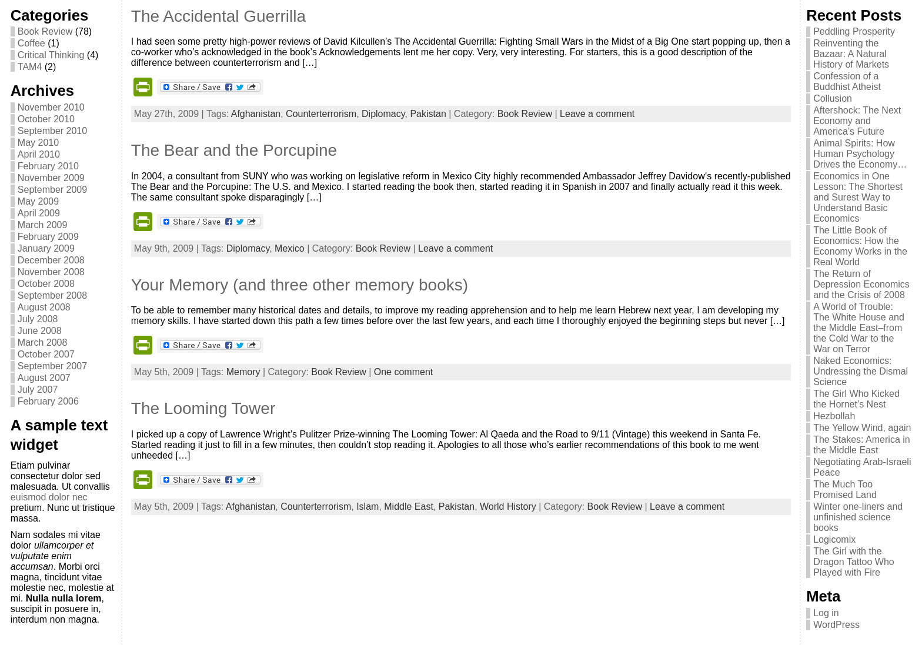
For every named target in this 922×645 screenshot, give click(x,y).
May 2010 (38, 143)
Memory (243, 372)
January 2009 (46, 248)
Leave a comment (597, 114)
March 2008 (43, 342)
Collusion (832, 98)
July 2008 (38, 319)
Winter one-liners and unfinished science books (858, 517)
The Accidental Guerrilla (218, 16)
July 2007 (38, 390)
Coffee (31, 43)
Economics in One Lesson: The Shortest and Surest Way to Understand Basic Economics (858, 197)
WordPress (836, 625)
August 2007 (44, 378)
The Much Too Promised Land (845, 489)
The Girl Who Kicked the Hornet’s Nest (856, 399)
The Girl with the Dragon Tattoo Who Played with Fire (853, 561)
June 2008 (40, 331)
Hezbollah (834, 416)
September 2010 (52, 131)
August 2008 (44, 307)
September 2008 (52, 295)
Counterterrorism (321, 114)
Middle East (408, 507)
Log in (826, 613)
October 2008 (46, 284)
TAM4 (30, 67)
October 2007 (46, 354)
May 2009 (38, 201)
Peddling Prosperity (854, 31)
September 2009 (52, 190)
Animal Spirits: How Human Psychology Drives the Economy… (860, 153)
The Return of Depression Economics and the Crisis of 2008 (861, 284)
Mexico (290, 248)
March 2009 (43, 225)
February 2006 (48, 401)
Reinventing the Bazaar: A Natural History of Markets (851, 53)
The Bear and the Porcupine (234, 150)
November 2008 (51, 272)
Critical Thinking (51, 55)
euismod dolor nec (49, 497)
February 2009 (48, 237)
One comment (403, 372)
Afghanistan (256, 114)
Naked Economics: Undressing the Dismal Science (860, 371)
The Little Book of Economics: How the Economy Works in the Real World (860, 246)
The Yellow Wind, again (862, 428)
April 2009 (39, 213)
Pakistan (428, 114)
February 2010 (48, 166)
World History (508, 507)
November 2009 (51, 178)
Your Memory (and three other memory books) (299, 285)
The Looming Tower (203, 408)
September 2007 (52, 366)
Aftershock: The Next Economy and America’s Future (857, 120)
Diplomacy (383, 114)
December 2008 (51, 260)
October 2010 (46, 119)
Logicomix (834, 539)
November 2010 (51, 107)
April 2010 (39, 154)
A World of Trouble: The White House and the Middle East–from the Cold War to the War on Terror (858, 328)
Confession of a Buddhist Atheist (847, 81)
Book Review (45, 31)
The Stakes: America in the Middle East (861, 445)
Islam (367, 507)
